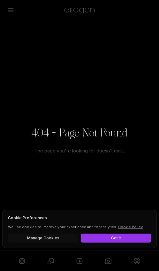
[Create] (79, 261)
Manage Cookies (43, 238)
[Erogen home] (80, 10)
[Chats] (51, 261)
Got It (116, 238)
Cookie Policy (130, 227)
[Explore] (22, 261)
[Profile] (137, 261)
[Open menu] (11, 10)
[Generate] (108, 261)
